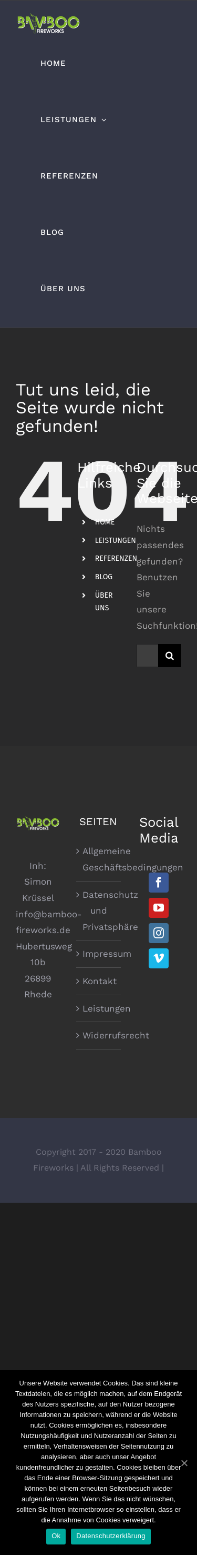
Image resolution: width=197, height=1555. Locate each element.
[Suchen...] (147, 655)
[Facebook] (159, 883)
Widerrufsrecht (99, 1035)
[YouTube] (159, 908)
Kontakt (99, 981)
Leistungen (99, 1008)
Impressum (99, 953)
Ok (55, 1536)
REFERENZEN (116, 558)
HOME (105, 522)
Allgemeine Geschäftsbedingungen (99, 859)
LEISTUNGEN (115, 540)
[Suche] (169, 655)
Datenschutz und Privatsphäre (99, 910)
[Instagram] (159, 933)
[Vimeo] (159, 958)
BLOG (103, 576)
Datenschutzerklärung (110, 1536)
